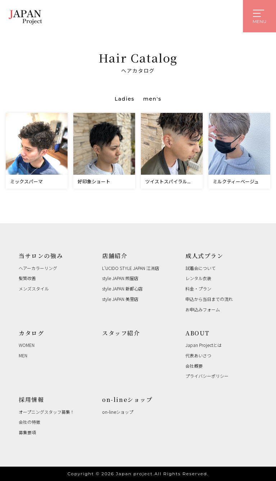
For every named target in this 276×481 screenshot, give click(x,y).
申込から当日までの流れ (209, 299)
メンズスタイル (34, 288)
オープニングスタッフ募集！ (46, 412)
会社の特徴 (29, 422)
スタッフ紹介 (121, 333)
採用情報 (31, 399)
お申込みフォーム (202, 309)
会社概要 (194, 366)
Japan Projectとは (203, 345)
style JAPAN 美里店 (120, 299)
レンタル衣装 (198, 278)
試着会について (200, 268)
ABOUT (197, 333)
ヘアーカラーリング (38, 268)
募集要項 (27, 432)
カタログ (31, 333)
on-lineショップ (127, 399)
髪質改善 (27, 278)
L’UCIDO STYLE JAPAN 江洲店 (130, 268)
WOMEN (26, 345)
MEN (23, 355)
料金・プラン (198, 288)
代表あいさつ (198, 355)
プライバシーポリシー (207, 376)
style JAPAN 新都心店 (122, 288)
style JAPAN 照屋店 (120, 278)
